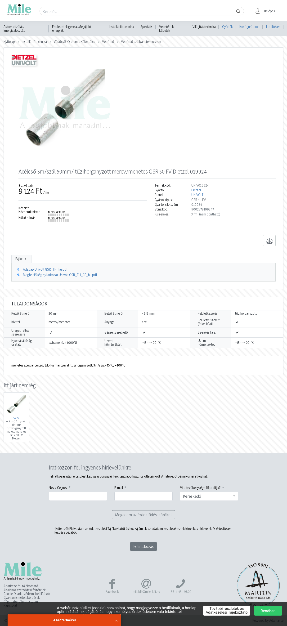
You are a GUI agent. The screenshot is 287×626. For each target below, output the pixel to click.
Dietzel (196, 190)
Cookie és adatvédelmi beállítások (27, 594)
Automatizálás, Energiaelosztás (14, 28)
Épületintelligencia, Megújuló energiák (71, 28)
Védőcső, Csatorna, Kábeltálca (74, 42)
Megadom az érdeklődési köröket (143, 514)
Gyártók (227, 27)
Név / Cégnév (58, 488)
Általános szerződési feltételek (25, 590)
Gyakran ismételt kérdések (22, 597)
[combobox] (209, 496)
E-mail (118, 488)
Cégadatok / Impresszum (21, 602)
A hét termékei (64, 620)
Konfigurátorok (249, 27)
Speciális (146, 27)
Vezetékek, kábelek (167, 28)
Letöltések (273, 27)
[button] (266, 11)
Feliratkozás (143, 546)
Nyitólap (9, 42)
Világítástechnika (204, 27)
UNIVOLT (197, 195)
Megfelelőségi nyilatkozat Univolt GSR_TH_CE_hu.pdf (60, 275)
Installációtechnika (121, 27)
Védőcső (108, 42)
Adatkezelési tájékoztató (21, 586)
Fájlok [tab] (21, 259)
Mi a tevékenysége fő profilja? (200, 488)
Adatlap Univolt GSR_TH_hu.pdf (45, 269)
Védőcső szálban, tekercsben (141, 42)
